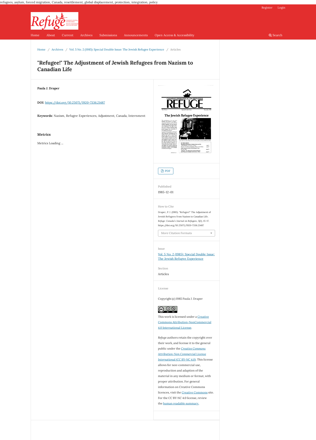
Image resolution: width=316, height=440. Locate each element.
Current (67, 35)
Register (267, 7)
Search (275, 35)
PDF (167, 171)
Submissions (108, 35)
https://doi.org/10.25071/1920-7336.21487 (75, 103)
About (51, 35)
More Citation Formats (176, 233)
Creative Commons (195, 392)
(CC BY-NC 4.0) (182, 354)
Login (281, 7)
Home (35, 35)
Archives (86, 35)
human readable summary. (181, 403)
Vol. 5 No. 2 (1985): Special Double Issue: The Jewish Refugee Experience (116, 49)
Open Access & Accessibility (174, 35)
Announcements (136, 35)
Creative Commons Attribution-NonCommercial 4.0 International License (184, 322)
